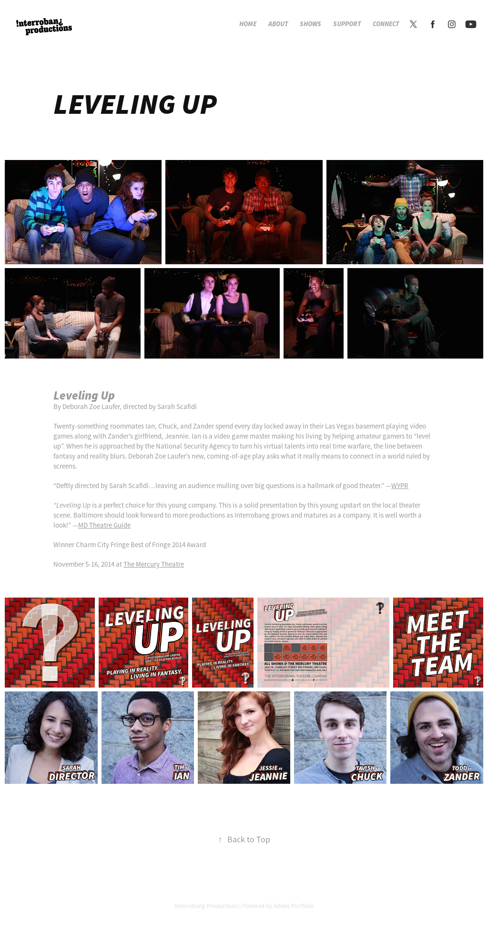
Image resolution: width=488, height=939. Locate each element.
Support (347, 24)
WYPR (399, 485)
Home (247, 24)
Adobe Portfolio (294, 906)
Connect (386, 24)
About (278, 24)
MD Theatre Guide (104, 524)
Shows (310, 24)
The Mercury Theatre (153, 564)
